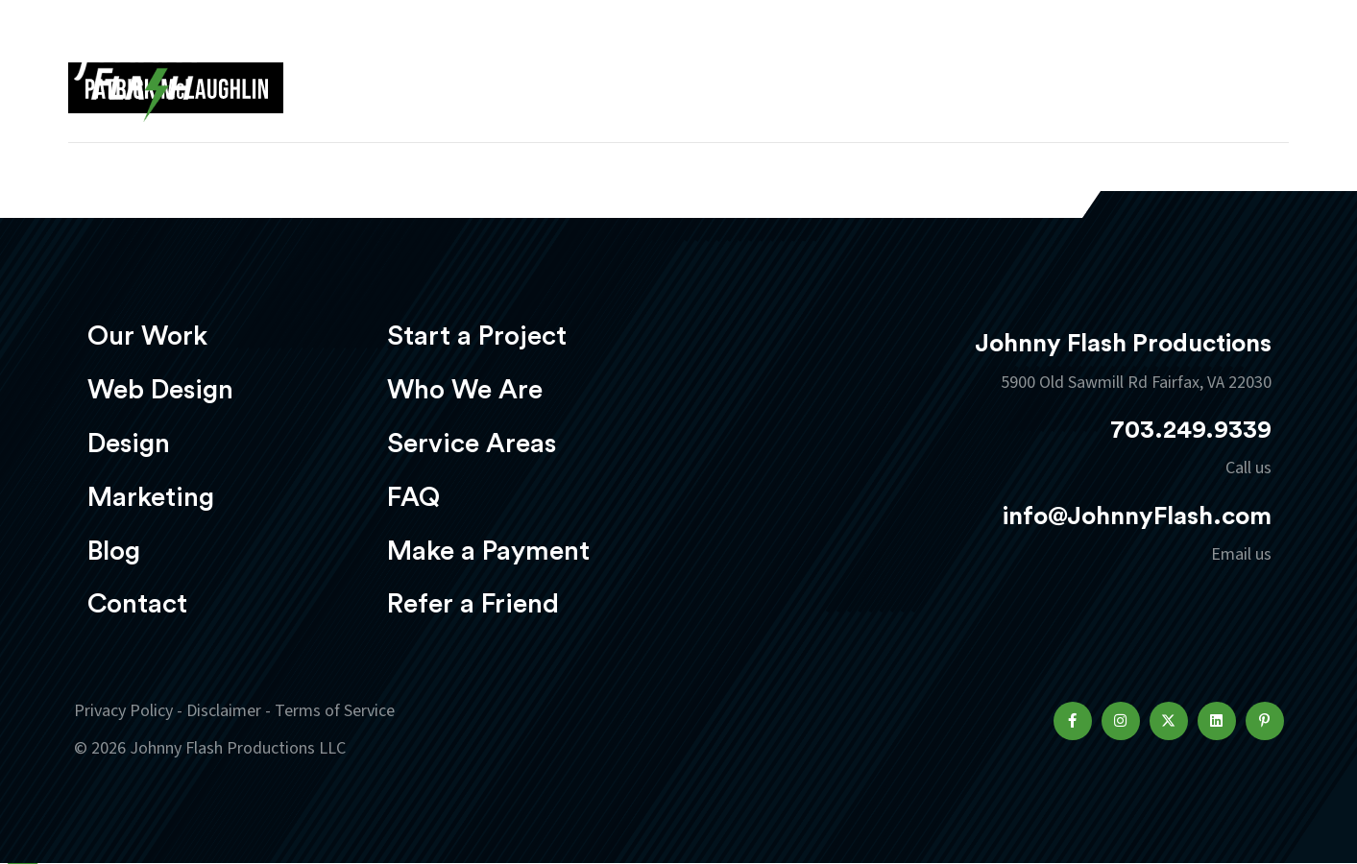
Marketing (913, 73)
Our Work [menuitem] (147, 336)
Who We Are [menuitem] (465, 389)
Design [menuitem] (128, 443)
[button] (1073, 721)
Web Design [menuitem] (160, 389)
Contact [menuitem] (137, 603)
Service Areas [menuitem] (471, 443)
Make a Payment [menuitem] (488, 551)
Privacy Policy (123, 711)
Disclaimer (223, 711)
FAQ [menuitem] (413, 497)
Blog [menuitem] (113, 551)
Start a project (1171, 75)
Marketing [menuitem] (150, 497)
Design (789, 73)
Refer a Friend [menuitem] (473, 603)
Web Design (663, 73)
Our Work (522, 73)
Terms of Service (335, 711)
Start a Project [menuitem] (477, 336)
